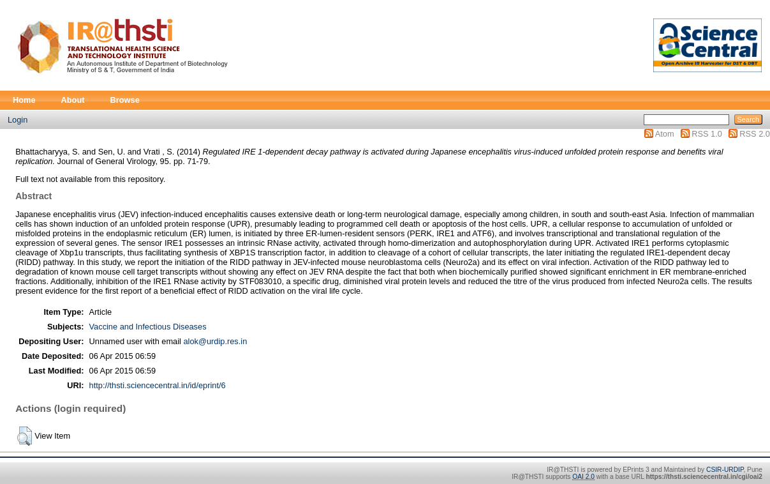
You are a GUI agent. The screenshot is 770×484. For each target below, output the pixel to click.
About (73, 100)
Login (17, 120)
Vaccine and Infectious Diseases (148, 326)
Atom (664, 134)
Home (24, 100)
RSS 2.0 (754, 134)
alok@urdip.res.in (215, 341)
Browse (125, 100)
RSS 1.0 (707, 134)
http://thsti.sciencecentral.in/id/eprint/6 (157, 385)
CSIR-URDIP (724, 469)
